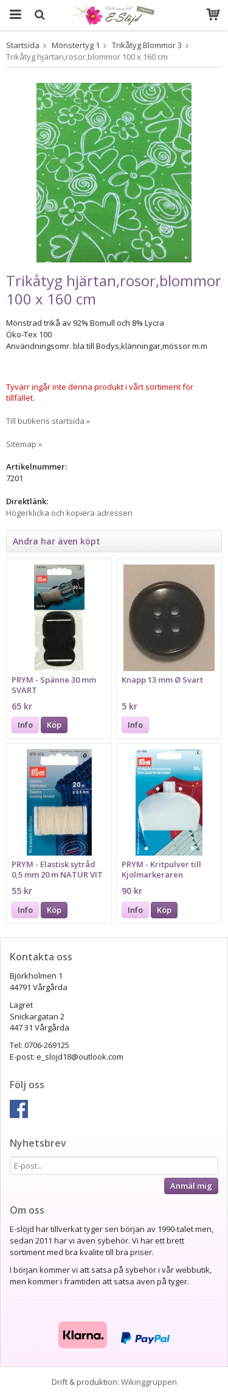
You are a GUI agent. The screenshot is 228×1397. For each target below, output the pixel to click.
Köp (54, 724)
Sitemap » (24, 443)
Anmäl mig (191, 1185)
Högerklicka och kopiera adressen (69, 512)
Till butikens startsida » (48, 420)
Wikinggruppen (149, 1381)
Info (25, 724)
